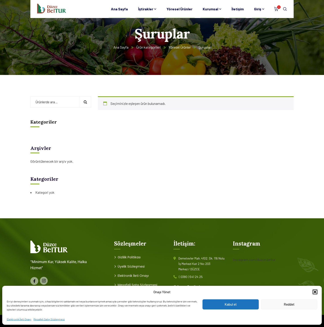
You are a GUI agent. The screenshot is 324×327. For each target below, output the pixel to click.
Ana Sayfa (120, 47)
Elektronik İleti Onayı (19, 319)
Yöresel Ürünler (180, 47)
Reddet (289, 304)
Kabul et (231, 304)
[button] (315, 292)
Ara (85, 102)
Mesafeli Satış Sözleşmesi (49, 319)
